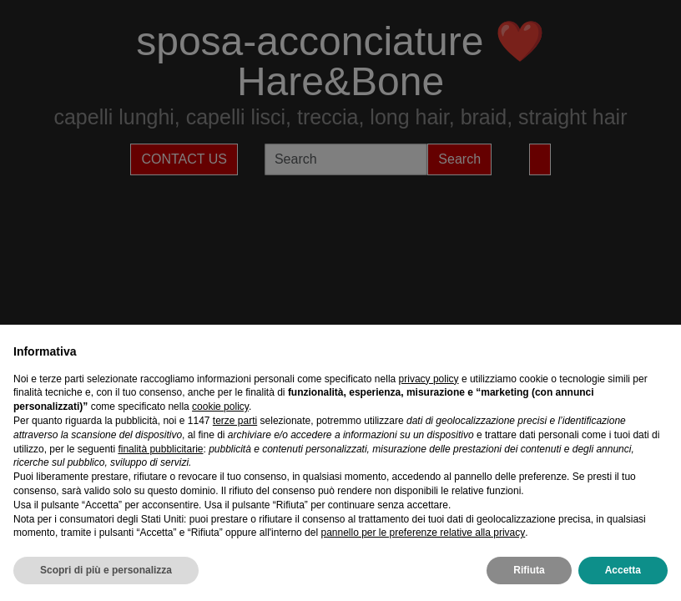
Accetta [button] (623, 570)
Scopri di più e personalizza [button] (106, 570)
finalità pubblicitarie (160, 449)
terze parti (235, 421)
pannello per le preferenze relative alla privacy (422, 532)
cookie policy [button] (220, 406)
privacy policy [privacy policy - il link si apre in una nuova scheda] (429, 379)
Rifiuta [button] (528, 570)
